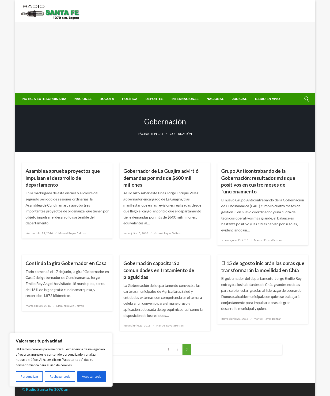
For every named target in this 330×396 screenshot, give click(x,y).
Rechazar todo (60, 376)
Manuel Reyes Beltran (72, 233)
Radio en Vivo (267, 99)
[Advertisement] (165, 57)
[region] (61, 360)
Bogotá (107, 99)
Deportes (154, 99)
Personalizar (29, 376)
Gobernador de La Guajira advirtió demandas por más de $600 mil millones (160, 178)
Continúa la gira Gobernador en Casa (66, 263)
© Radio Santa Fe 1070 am (45, 389)
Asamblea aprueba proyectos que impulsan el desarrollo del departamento (63, 178)
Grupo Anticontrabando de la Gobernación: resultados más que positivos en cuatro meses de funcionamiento (258, 181)
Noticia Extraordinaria (45, 99)
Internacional (185, 99)
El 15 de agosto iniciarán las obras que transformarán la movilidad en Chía (262, 266)
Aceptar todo (92, 376)
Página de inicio (150, 134)
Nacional (83, 99)
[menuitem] (45, 99)
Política (129, 99)
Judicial (239, 99)
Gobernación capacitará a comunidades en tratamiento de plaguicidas (158, 270)
